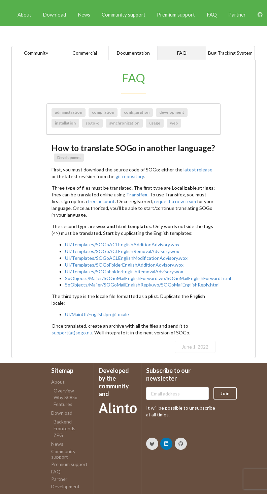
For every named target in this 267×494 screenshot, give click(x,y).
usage (154, 123)
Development (69, 157)
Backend (63, 421)
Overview (64, 390)
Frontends (64, 428)
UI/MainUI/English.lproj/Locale (97, 314)
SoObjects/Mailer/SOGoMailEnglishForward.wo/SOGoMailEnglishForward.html (148, 278)
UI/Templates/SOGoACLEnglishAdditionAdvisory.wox (122, 244)
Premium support (176, 14)
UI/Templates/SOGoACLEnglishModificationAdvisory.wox (126, 258)
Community (36, 53)
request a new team (175, 201)
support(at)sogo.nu (72, 332)
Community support (123, 14)
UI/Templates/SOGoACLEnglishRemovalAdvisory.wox (122, 251)
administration (68, 112)
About (24, 14)
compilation (103, 112)
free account (101, 201)
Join (225, 393)
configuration (136, 112)
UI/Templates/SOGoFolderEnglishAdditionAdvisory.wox (124, 265)
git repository (129, 176)
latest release (197, 169)
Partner (237, 14)
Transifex (136, 194)
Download (54, 14)
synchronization (124, 123)
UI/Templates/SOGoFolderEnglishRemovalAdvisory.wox (124, 271)
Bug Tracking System (230, 53)
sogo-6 (92, 123)
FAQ (212, 14)
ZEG (58, 435)
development (171, 112)
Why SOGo (65, 397)
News (84, 14)
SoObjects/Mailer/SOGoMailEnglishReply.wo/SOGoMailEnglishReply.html (142, 284)
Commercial (84, 53)
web (174, 123)
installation (65, 123)
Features (63, 404)
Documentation (133, 53)
